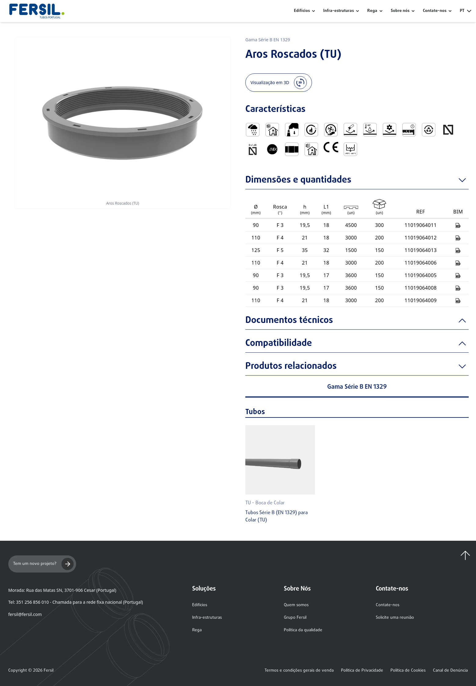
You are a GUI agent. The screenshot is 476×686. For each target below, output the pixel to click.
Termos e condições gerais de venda (299, 671)
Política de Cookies (408, 671)
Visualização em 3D (279, 82)
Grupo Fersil (295, 617)
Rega (372, 11)
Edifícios (302, 11)
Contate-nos (387, 605)
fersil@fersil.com (25, 614)
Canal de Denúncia (450, 671)
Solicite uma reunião (395, 617)
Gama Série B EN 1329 (267, 40)
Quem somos (296, 605)
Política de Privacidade (362, 671)
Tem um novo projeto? (43, 564)
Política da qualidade (303, 630)
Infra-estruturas (338, 11)
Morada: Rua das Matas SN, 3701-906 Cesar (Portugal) (62, 590)
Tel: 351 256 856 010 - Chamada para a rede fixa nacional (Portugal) (75, 602)
